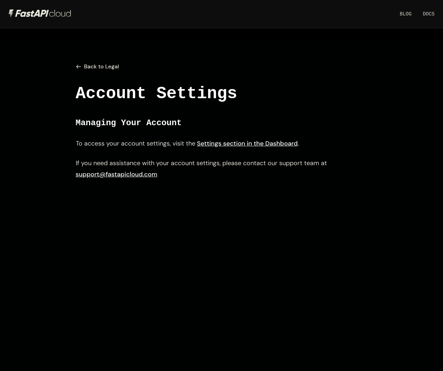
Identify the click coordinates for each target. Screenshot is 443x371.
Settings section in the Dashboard (247, 143)
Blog (406, 14)
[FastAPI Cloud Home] (40, 14)
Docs (429, 14)
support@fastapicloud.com (116, 174)
